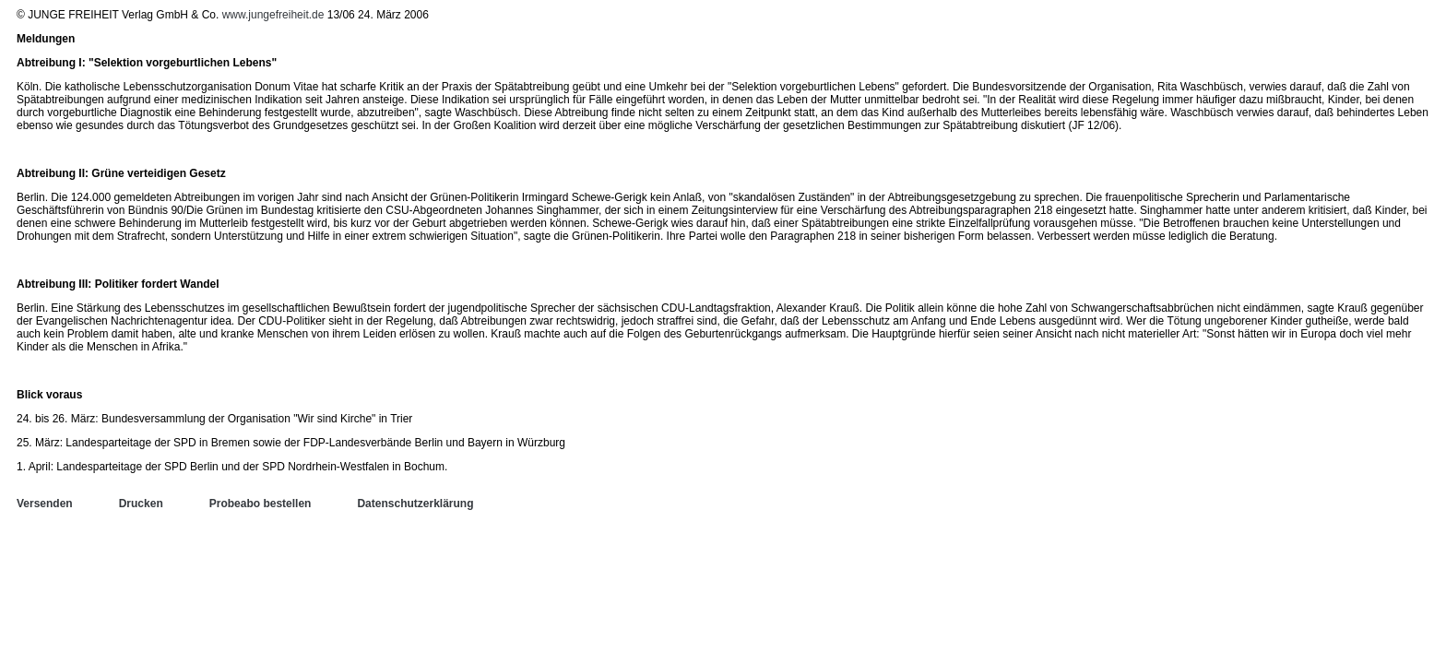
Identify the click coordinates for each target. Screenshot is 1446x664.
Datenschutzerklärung (415, 503)
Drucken (141, 503)
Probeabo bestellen (260, 503)
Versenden (45, 503)
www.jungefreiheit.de (273, 14)
